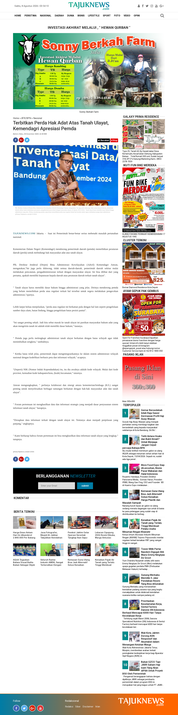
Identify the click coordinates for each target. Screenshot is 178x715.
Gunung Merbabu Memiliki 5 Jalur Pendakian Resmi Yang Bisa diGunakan (152, 579)
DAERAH (59, 15)
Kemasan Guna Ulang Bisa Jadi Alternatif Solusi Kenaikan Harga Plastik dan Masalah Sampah (79, 565)
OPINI (137, 15)
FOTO (117, 15)
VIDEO (127, 15)
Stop (114, 140)
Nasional (37, 118)
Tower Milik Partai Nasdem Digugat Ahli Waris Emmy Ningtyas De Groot (153, 553)
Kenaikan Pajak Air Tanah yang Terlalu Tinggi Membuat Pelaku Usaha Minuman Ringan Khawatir (104, 566)
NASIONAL (45, 15)
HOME (17, 15)
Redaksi (69, 706)
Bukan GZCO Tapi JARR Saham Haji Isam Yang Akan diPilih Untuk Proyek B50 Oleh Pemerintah (142, 667)
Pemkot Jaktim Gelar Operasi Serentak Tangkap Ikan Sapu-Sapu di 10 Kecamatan (79, 536)
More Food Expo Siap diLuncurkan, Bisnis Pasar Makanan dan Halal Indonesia (153, 469)
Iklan (97, 706)
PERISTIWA (31, 15)
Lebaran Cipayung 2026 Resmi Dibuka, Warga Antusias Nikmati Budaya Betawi (105, 537)
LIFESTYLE (93, 15)
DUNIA (70, 15)
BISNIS (81, 15)
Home (16, 118)
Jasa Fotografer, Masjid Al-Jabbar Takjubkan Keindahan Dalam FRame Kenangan (51, 537)
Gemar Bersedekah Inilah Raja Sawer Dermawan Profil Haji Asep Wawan (152, 414)
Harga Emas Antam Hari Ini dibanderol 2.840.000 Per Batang (24, 535)
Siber (78, 706)
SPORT (107, 15)
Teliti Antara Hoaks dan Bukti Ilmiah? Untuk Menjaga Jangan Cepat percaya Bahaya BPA (142, 442)
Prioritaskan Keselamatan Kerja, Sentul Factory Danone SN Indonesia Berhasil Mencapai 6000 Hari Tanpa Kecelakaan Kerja (143, 608)
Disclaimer (88, 706)
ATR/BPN (26, 118)
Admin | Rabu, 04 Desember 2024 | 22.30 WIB (30, 134)
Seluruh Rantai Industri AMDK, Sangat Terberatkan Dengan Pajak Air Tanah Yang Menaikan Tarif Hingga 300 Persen (51, 566)
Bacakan (103, 140)
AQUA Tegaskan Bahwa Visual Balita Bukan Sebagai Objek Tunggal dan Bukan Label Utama (24, 565)
